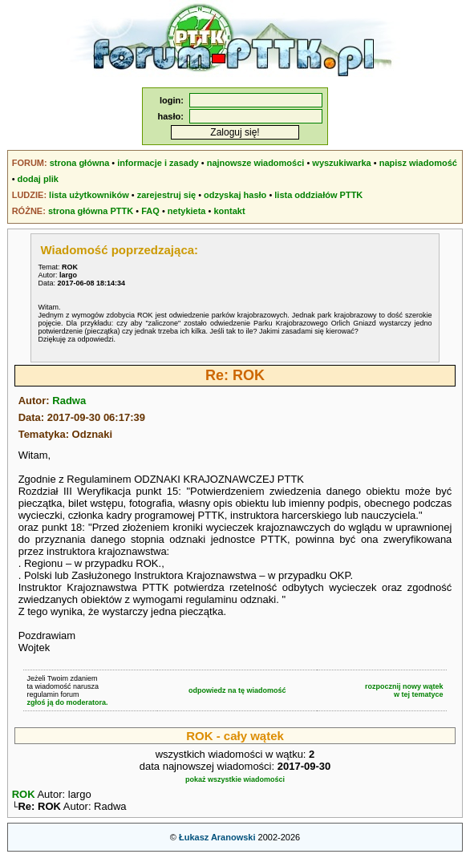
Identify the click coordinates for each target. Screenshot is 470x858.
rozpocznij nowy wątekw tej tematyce (404, 690)
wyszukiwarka (341, 163)
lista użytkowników (89, 195)
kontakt (229, 211)
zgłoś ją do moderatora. (67, 702)
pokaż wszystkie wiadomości (235, 779)
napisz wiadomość (418, 163)
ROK (23, 794)
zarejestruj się (166, 195)
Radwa (69, 401)
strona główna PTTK (90, 211)
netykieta (187, 211)
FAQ (150, 211)
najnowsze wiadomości (256, 163)
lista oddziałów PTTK (318, 195)
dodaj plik (38, 179)
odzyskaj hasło (235, 195)
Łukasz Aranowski (217, 839)
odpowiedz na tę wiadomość (237, 690)
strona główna (80, 163)
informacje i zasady (158, 163)
